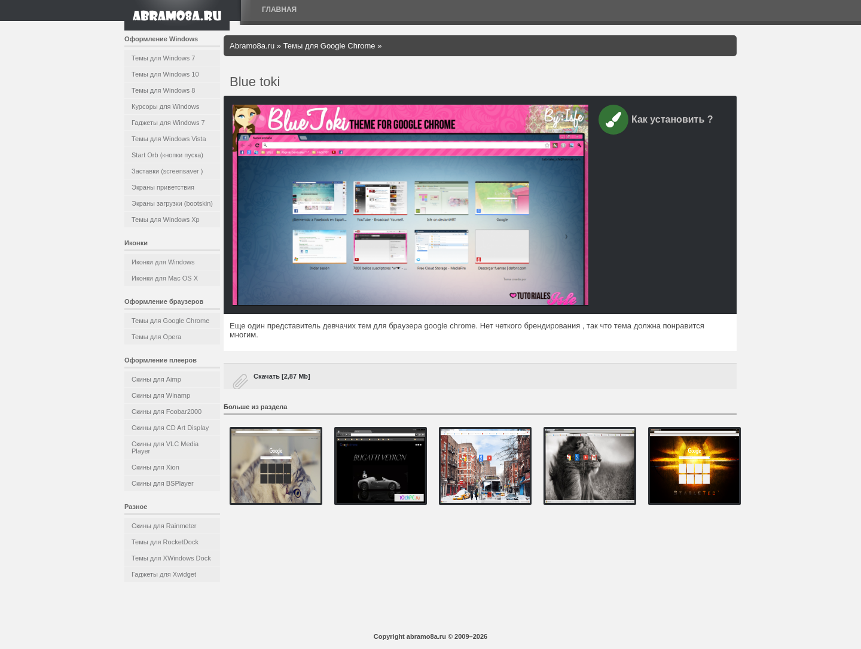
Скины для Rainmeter (164, 525)
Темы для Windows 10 (165, 74)
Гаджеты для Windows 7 (168, 122)
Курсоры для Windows (165, 106)
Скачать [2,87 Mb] (282, 376)
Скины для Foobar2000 (166, 411)
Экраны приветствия (163, 187)
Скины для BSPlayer (163, 483)
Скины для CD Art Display (170, 427)
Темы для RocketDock (165, 542)
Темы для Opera (156, 336)
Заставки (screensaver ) (167, 171)
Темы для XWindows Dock (171, 558)
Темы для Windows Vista (169, 138)
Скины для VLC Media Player (165, 447)
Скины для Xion (155, 467)
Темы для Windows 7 (163, 58)
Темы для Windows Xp (166, 219)
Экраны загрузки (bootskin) (172, 203)
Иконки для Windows (163, 262)
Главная (279, 9)
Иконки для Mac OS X (165, 278)
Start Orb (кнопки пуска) (167, 155)
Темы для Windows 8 (163, 90)
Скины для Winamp (161, 395)
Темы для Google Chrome (170, 320)
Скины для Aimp (156, 379)
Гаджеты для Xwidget (164, 574)
